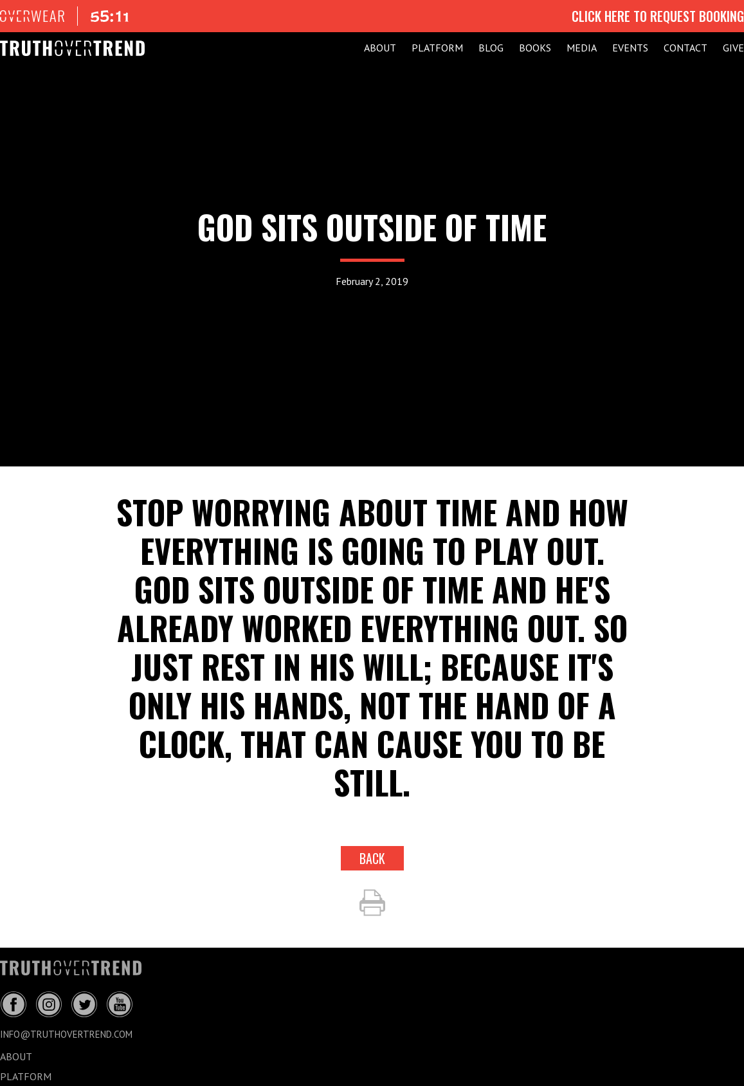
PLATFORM (437, 47)
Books (535, 47)
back (372, 858)
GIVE (733, 47)
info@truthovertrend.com (66, 1034)
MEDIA (582, 47)
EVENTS (630, 47)
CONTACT (685, 47)
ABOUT (380, 47)
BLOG (491, 47)
